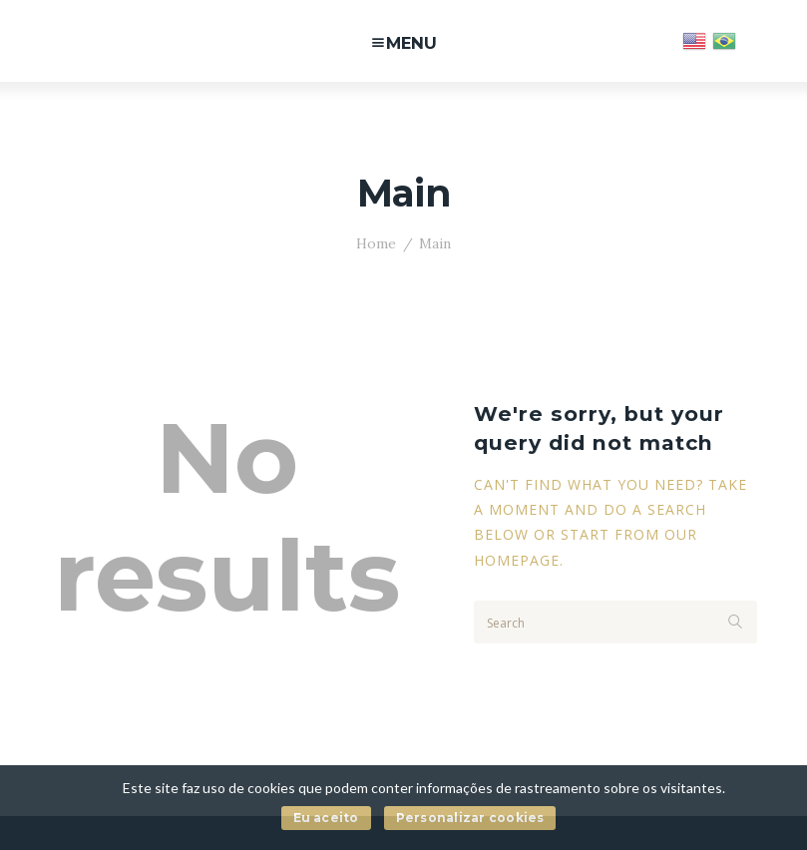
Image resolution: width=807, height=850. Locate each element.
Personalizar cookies (470, 817)
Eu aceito (326, 817)
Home (376, 243)
